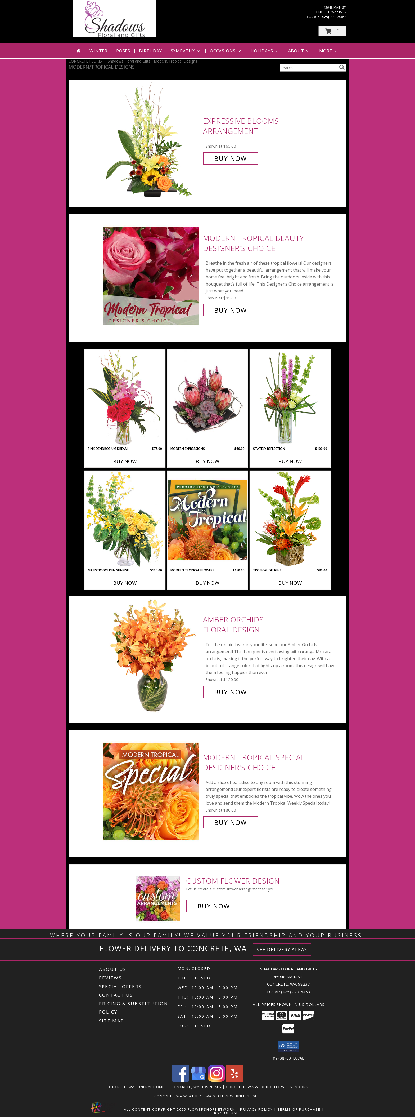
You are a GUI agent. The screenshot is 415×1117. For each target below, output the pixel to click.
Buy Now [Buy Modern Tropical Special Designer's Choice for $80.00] (230, 822)
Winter (98, 51)
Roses (123, 51)
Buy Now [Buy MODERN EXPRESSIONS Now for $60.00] (207, 461)
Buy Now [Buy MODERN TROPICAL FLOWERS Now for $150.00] (207, 582)
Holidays (265, 51)
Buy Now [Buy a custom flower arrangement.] (213, 906)
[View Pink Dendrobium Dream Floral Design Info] (125, 398)
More (329, 51)
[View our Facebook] (180, 1080)
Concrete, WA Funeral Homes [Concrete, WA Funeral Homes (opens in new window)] (137, 1086)
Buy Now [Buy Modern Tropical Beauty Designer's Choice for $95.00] (230, 310)
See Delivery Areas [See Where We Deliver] (282, 949)
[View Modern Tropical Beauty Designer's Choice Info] (151, 274)
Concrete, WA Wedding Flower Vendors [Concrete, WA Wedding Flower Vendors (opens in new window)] (267, 1086)
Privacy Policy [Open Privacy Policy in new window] (256, 1109)
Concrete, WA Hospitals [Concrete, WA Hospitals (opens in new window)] (197, 1086)
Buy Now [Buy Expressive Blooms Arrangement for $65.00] (230, 158)
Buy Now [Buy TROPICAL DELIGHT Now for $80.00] (290, 582)
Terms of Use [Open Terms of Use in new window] (224, 1112)
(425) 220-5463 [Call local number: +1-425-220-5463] (333, 16)
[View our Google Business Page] (198, 1080)
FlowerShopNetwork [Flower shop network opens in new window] (211, 1109)
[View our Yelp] (234, 1080)
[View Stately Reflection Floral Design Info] (290, 398)
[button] (332, 31)
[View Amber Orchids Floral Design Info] (151, 655)
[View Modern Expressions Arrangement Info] (207, 398)
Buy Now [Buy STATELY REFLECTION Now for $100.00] (290, 461)
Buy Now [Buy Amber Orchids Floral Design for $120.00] (230, 692)
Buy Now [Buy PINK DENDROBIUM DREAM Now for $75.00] (125, 461)
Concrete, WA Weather (177, 1095)
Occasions (226, 51)
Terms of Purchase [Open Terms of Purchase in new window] (299, 1109)
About (299, 51)
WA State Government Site (233, 1095)
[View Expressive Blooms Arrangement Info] (151, 139)
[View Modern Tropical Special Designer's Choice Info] (151, 789)
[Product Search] (308, 67)
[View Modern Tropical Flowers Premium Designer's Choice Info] (207, 519)
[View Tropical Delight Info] (290, 519)
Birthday (150, 51)
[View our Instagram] (216, 1080)
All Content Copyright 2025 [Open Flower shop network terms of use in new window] (155, 1109)
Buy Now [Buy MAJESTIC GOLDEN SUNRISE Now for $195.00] (125, 582)
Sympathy (186, 51)
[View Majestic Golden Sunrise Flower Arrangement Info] (125, 519)
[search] (342, 67)
